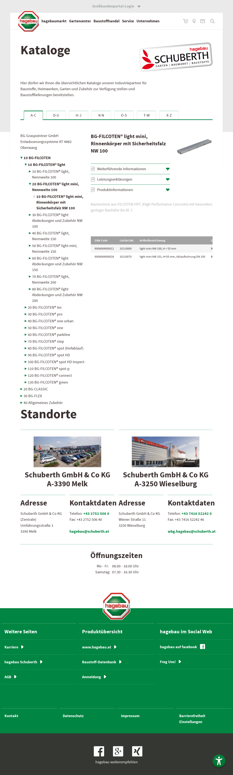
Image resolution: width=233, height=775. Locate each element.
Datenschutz (73, 715)
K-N (101, 115)
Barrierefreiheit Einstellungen (192, 718)
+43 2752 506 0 (96, 513)
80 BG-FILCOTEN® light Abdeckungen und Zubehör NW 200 (57, 295)
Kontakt (11, 715)
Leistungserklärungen (114, 179)
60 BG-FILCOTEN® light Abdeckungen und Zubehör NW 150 (57, 264)
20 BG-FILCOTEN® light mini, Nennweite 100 (55, 186)
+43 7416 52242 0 (197, 513)
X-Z (169, 115)
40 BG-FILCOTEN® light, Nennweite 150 (50, 236)
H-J (78, 115)
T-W (146, 115)
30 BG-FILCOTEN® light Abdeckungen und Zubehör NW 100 (57, 220)
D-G (56, 115)
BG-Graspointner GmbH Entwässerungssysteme (46, 141)
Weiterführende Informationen (121, 168)
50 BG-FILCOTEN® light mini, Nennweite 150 (54, 248)
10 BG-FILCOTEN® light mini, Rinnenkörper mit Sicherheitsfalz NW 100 (59, 202)
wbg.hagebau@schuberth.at (192, 531)
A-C (33, 115)
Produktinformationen (115, 189)
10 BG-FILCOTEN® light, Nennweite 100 (50, 174)
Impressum (130, 715)
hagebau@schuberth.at (89, 531)
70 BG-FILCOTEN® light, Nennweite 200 (50, 279)
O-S (124, 115)
